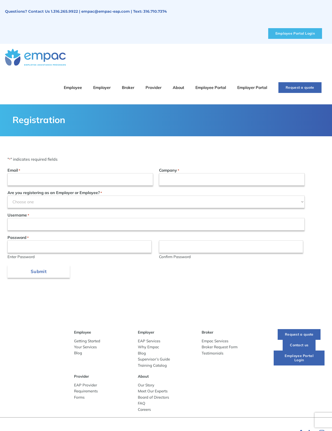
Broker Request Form (220, 347)
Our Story (146, 385)
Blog (78, 353)
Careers (144, 410)
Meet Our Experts (152, 391)
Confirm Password (175, 256)
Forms (79, 397)
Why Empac (148, 347)
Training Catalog (152, 365)
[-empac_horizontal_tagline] (32, 334)
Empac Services (215, 341)
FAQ (141, 403)
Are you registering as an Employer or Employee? (54, 193)
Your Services (85, 347)
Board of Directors (153, 397)
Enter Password (21, 256)
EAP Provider (85, 385)
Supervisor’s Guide (154, 359)
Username (18, 215)
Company (169, 170)
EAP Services (149, 341)
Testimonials (212, 353)
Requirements (86, 391)
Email (13, 170)
